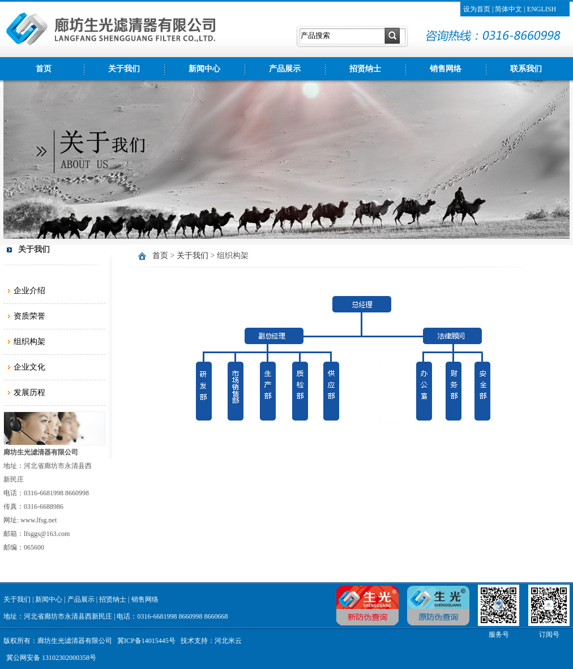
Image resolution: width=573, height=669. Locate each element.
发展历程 (29, 392)
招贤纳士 (365, 69)
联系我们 (526, 69)
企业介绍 (29, 290)
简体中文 (508, 9)
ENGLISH (541, 9)
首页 (44, 69)
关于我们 (124, 69)
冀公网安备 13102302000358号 (51, 658)
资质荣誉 (29, 316)
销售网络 (445, 69)
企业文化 (29, 367)
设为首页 (476, 9)
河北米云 (228, 641)
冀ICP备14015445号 (146, 641)
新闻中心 (204, 69)
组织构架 (29, 341)
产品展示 (285, 69)
